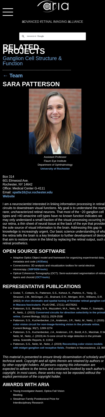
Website (9, 196)
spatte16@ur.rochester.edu (32, 192)
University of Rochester (55, 168)
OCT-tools (42, 277)
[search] (52, 36)
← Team (13, 75)
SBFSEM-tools (38, 269)
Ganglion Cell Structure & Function (32, 60)
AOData (42, 261)
